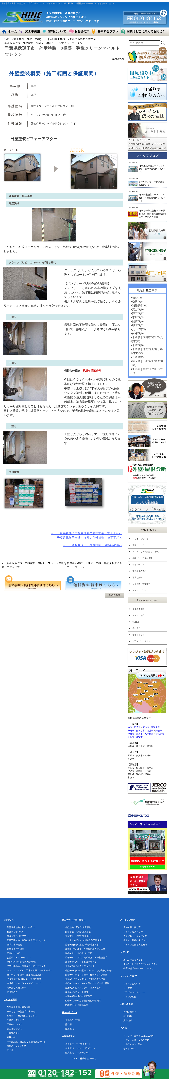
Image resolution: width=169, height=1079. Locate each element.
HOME (5, 39)
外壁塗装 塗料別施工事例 (78, 936)
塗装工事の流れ (139, 571)
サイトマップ (138, 635)
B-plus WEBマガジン (133, 960)
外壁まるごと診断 (15, 949)
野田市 (131, 730)
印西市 (131, 734)
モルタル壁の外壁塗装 (82, 39)
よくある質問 (138, 609)
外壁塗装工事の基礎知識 (19, 1007)
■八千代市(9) (138, 329)
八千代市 (149, 734)
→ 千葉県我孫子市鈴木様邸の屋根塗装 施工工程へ (86, 533)
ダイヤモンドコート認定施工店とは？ (25, 975)
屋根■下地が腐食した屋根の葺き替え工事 (85, 949)
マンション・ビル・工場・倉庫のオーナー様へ (29, 970)
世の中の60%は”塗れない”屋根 (21, 962)
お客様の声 (12, 992)
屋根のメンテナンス (16, 1046)
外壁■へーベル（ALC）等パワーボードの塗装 (87, 983)
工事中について (14, 1024)
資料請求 (127, 1020)
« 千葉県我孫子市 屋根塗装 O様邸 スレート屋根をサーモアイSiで (34, 565)
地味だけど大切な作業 (142, 558)
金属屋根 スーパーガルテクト (80, 1048)
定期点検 (11, 1037)
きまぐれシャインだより (135, 936)
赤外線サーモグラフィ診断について (24, 983)
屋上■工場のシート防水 (76, 992)
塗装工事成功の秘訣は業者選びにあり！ (26, 940)
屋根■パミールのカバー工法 (78, 953)
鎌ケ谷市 (140, 730)
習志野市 (159, 734)
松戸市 (137, 727)
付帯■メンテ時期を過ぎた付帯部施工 (83, 1000)
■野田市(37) (137, 313)
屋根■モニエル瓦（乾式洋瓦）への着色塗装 (86, 957)
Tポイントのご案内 (132, 1044)
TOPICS (136, 622)
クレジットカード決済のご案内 (138, 1035)
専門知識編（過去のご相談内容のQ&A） (26, 1041)
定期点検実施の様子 (16, 987)
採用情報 (127, 1016)
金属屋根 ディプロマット (78, 1044)
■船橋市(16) (137, 321)
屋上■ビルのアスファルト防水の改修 (83, 987)
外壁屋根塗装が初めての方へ (21, 927)
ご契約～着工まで (15, 1020)
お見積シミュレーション (19, 957)
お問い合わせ (129, 1012)
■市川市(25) (137, 317)
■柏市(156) (137, 297)
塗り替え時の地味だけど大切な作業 (24, 979)
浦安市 (139, 737)
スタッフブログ (139, 590)
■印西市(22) (137, 325)
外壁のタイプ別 (72, 1020)
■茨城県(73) (137, 357)
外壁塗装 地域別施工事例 (78, 931)
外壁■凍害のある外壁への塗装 (79, 966)
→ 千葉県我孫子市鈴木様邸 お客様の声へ (92, 545)
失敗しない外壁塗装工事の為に (22, 1011)
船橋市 (158, 730)
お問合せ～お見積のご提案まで (22, 1016)
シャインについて (140, 539)
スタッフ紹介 (138, 615)
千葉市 (131, 737)
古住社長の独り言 (132, 927)
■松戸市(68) (137, 301)
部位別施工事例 (56, 39)
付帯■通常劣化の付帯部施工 (78, 996)
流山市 (146, 727)
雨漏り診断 (137, 577)
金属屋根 (69, 1028)
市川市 (139, 734)
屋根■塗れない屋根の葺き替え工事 (82, 944)
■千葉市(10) (137, 345)
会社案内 (136, 628)
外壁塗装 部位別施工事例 (78, 927)
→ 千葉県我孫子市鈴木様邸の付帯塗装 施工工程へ (86, 537)
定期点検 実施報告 (141, 584)
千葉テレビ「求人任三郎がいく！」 (140, 964)
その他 (10, 1050)
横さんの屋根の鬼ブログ (135, 940)
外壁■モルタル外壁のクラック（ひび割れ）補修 (88, 970)
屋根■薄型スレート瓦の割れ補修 (81, 962)
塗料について (138, 545)
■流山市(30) (137, 309)
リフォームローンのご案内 (136, 1040)
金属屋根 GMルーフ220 (77, 1052)
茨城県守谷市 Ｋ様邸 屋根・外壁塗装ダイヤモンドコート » (94, 565)
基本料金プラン (139, 564)
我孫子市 (155, 727)
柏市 (130, 727)
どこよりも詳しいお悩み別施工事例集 (83, 940)
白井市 (150, 730)
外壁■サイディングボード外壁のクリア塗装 (86, 975)
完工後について (14, 1028)
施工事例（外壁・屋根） (28, 39)
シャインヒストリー (133, 931)
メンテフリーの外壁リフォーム (146, 552)
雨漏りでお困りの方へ (17, 936)
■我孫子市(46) (139, 305)
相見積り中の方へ (15, 931)
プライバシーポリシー (142, 641)
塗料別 (68, 1024)
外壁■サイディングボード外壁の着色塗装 (85, 979)
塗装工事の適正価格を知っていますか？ (26, 966)
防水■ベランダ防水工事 (76, 1005)
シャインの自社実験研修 (135, 944)
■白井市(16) (137, 333)
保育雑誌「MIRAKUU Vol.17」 (138, 968)
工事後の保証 (13, 1033)
